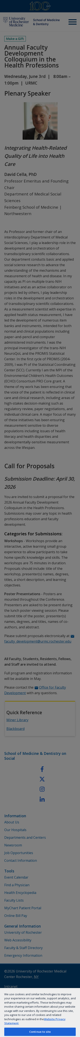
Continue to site (40, 1032)
